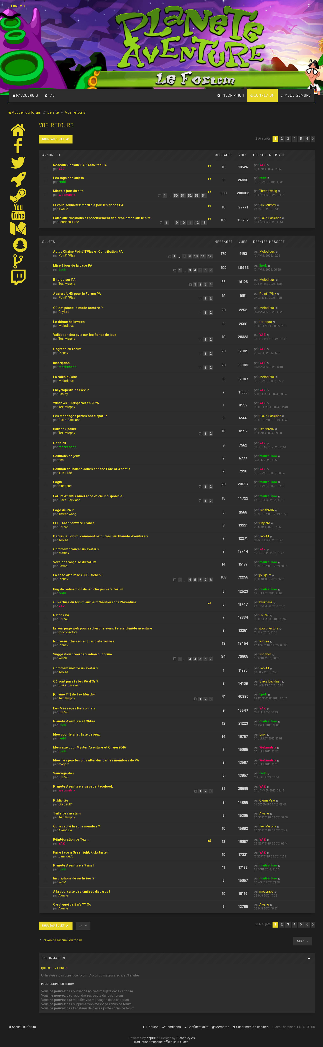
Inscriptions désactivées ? (73, 878)
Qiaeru (185, 1042)
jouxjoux (265, 575)
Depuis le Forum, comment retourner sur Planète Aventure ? (100, 536)
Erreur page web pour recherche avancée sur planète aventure (102, 628)
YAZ (62, 169)
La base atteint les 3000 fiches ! (77, 575)
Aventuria (65, 830)
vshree (264, 641)
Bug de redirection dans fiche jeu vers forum (88, 589)
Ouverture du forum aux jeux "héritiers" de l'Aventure (94, 602)
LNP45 (64, 527)
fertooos (265, 322)
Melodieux (267, 251)
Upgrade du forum (67, 349)
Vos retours (56, 125)
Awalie (63, 209)
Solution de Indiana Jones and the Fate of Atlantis (91, 469)
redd (62, 182)
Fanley (63, 394)
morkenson (67, 367)
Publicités (61, 800)
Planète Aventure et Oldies (74, 721)
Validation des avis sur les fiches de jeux (84, 335)
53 (197, 196)
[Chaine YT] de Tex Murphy (74, 694)
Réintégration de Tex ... (71, 839)
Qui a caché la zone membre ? (76, 826)
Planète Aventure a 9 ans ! (73, 865)
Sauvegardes (63, 773)
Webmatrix (67, 195)
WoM (62, 882)
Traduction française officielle (155, 1042)
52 (190, 196)
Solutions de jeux (66, 456)
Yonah (63, 658)
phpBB (151, 1038)
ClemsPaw (267, 800)
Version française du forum (74, 562)
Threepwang (268, 191)
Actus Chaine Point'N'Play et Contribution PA (88, 251)
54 (204, 196)
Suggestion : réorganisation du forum (82, 654)
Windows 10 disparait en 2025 (76, 403)
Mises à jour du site (68, 191)
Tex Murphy (267, 205)
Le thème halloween (69, 322)
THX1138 (65, 473)
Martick (64, 553)
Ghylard (64, 312)
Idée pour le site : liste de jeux (76, 734)
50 (176, 196)
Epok (62, 269)
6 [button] (307, 139)
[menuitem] (49, 95)
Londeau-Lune (69, 222)
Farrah (63, 566)
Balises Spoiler (64, 429)
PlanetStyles (185, 1038)
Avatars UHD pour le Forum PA (77, 294)
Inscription (61, 363)
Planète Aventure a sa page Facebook (83, 786)
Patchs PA (61, 615)
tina (61, 460)
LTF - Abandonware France (74, 523)
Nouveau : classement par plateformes (83, 641)
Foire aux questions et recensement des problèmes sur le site (102, 218)
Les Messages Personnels (74, 708)
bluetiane (65, 486)
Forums (18, 6)
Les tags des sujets (68, 178)
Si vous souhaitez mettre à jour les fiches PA (88, 205)
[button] (313, 139)
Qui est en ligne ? (54, 968)
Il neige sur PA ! (65, 280)
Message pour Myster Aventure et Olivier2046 (89, 747)
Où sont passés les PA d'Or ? (75, 681)
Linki (262, 734)
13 (204, 223)
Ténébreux (266, 429)
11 (190, 223)
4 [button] (294, 139)
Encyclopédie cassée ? (71, 390)
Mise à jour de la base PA (72, 265)
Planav (63, 353)
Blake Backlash (270, 218)
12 (197, 223)
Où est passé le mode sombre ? (78, 308)
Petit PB (59, 443)
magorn (64, 764)
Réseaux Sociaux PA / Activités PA (80, 165)
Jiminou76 (66, 856)
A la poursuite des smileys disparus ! (81, 891)
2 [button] (282, 139)
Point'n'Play (67, 255)
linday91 (265, 654)
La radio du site (65, 377)
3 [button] (288, 139)
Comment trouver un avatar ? (76, 549)
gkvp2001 (66, 804)
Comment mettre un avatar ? (75, 668)
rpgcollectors (68, 632)
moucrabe (266, 891)
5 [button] (301, 139)
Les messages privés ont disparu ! (80, 416)
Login (57, 482)
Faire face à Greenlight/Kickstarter (80, 852)
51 (183, 196)
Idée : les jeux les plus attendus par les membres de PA (96, 760)
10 (183, 223)
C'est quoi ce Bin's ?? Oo (72, 904)
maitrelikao (268, 456)
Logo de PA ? (63, 510)
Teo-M (63, 540)
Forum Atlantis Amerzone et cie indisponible (87, 496)
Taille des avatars (67, 813)
